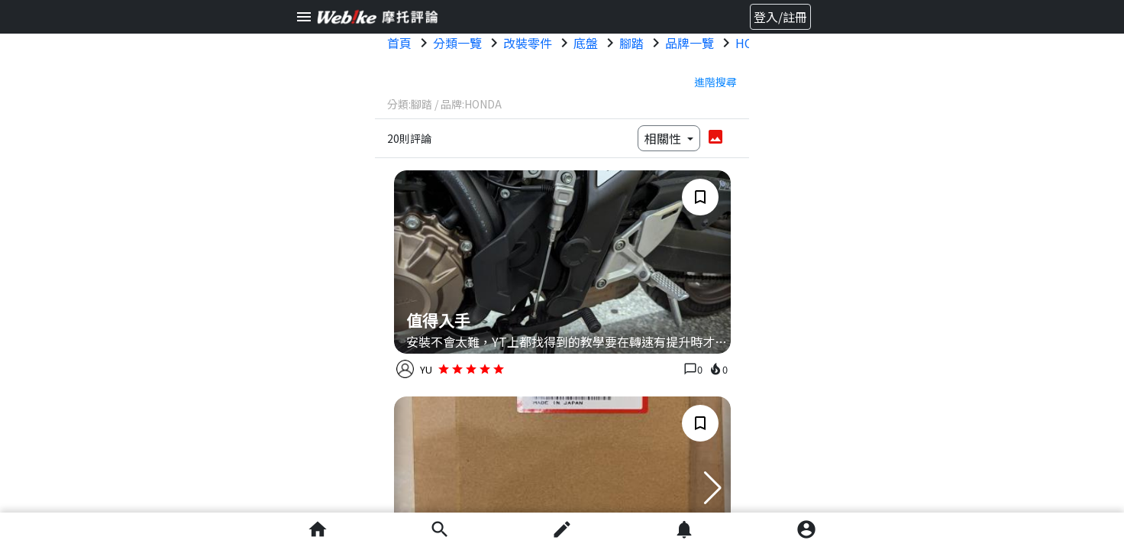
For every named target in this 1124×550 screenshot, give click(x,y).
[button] (712, 488)
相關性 (664, 138)
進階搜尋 (715, 81)
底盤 (585, 43)
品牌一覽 (689, 43)
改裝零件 (527, 43)
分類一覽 (457, 43)
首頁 (399, 43)
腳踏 (631, 43)
